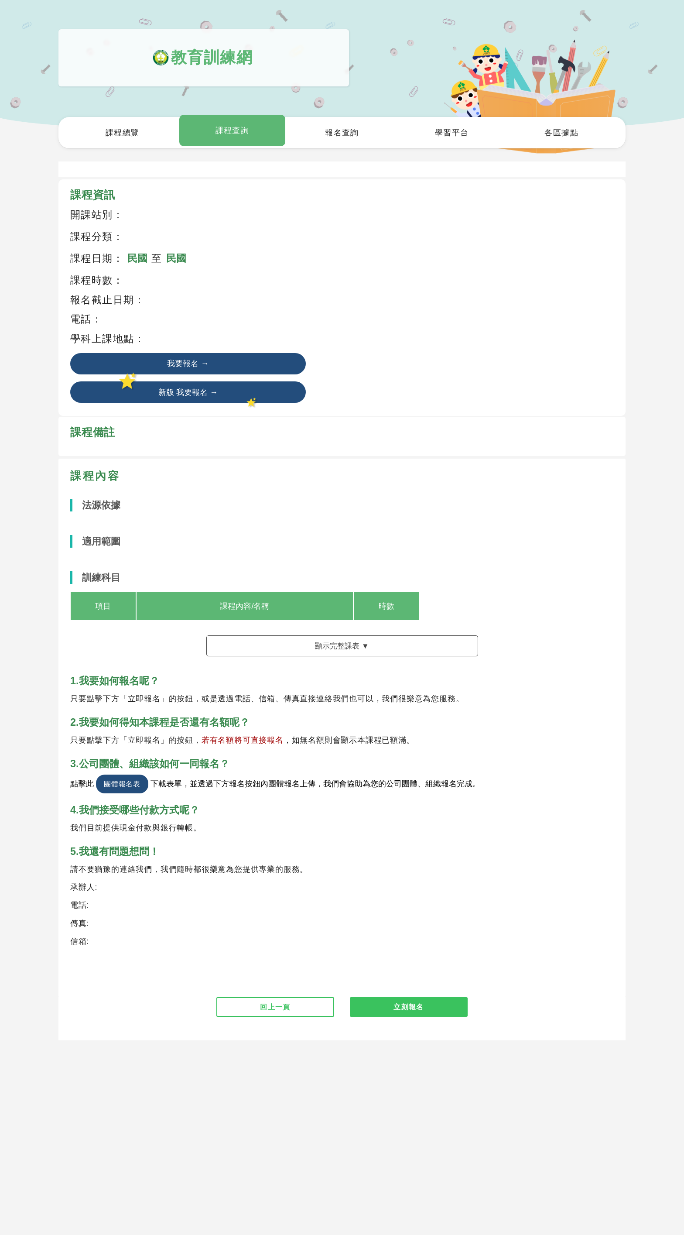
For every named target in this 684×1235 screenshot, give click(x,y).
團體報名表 (122, 788)
